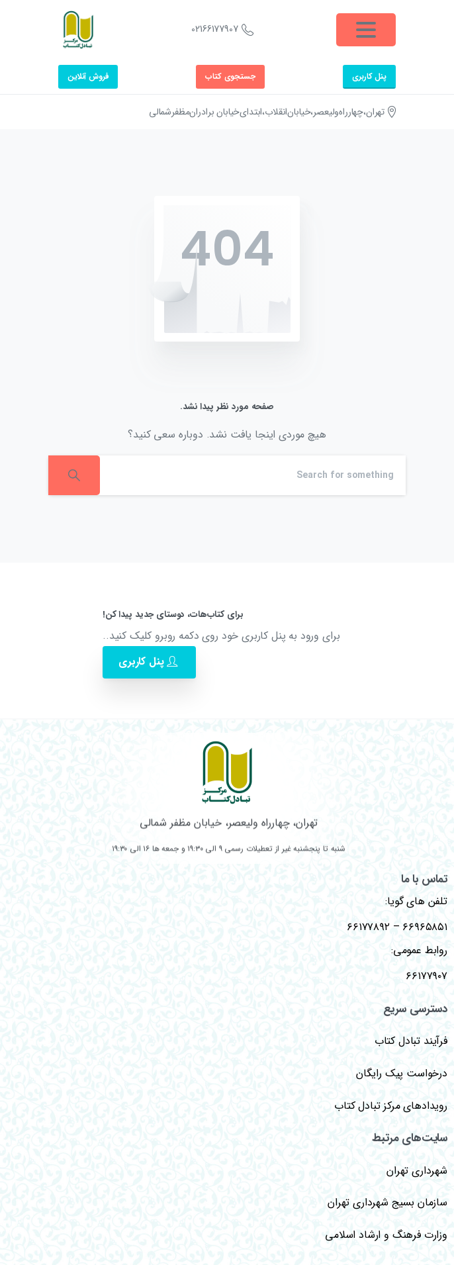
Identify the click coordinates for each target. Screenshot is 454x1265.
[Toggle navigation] (366, 29)
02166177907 (222, 29)
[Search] (253, 475)
